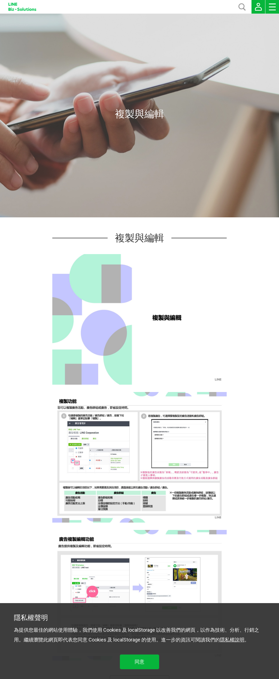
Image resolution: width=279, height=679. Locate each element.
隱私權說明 (232, 640)
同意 (139, 662)
